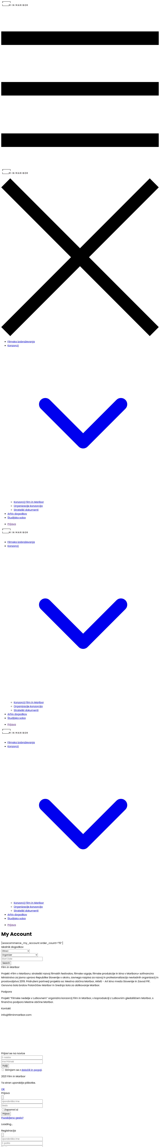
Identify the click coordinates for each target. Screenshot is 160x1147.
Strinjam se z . (23, 1070)
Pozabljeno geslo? (12, 1118)
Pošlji (5, 1065)
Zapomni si (11, 1109)
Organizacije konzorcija (28, 506)
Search (6, 963)
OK (3, 1089)
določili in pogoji (31, 1070)
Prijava (12, 524)
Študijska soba (17, 517)
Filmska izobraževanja (21, 341)
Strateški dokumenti (26, 510)
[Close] (2, 1097)
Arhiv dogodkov (17, 514)
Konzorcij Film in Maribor (29, 502)
